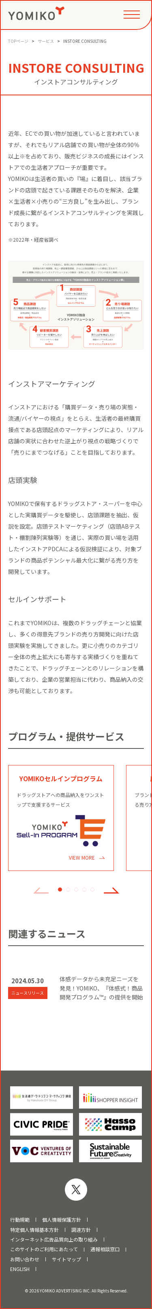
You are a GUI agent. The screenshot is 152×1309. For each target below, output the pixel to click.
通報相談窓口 (105, 1249)
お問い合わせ (24, 1259)
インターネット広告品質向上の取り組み (54, 1239)
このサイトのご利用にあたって (44, 1249)
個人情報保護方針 (61, 1220)
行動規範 (20, 1220)
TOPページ (18, 41)
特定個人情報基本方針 (34, 1230)
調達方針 (81, 1230)
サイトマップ (66, 1259)
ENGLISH (20, 1269)
